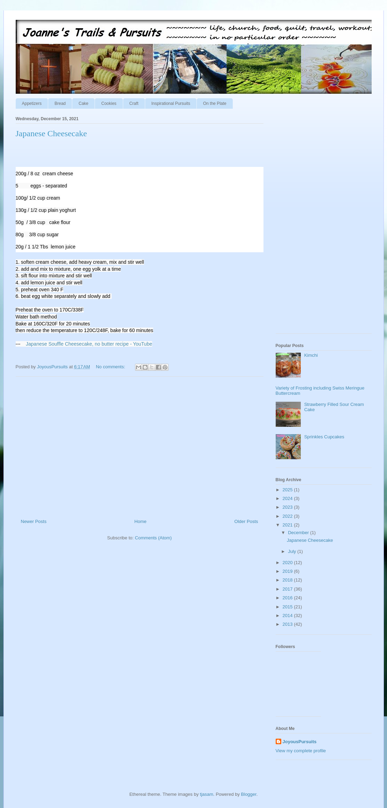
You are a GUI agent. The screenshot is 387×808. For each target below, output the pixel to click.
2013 (288, 624)
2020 (288, 562)
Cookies (108, 103)
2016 (288, 597)
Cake (83, 103)
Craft (134, 103)
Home (140, 521)
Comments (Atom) (153, 537)
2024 (288, 498)
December (299, 532)
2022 (288, 516)
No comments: (111, 366)
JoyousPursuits (300, 741)
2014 (288, 615)
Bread (60, 103)
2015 (288, 606)
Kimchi (311, 355)
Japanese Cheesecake (51, 133)
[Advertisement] (139, 445)
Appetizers (32, 103)
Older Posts (246, 521)
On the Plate (214, 103)
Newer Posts (34, 521)
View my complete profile (301, 750)
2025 (288, 489)
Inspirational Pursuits (170, 103)
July (292, 551)
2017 (288, 589)
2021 (288, 525)
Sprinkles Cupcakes (324, 436)
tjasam (206, 794)
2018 (288, 580)
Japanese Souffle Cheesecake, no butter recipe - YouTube (89, 344)
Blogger (248, 794)
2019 (288, 571)
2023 (288, 507)
